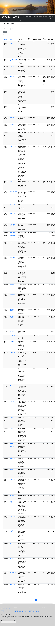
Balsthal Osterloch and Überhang (12, 445)
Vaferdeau (12, 495)
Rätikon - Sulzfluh (13, 516)
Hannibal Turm (13, 352)
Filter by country (6, 27)
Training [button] (40, 16)
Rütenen (11, 132)
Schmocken (12, 271)
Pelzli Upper (12, 104)
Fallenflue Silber (13, 335)
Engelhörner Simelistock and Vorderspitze (13, 234)
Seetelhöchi (12, 181)
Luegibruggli (12, 257)
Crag (11, 39)
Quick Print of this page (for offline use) (8, 621)
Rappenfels (12, 117)
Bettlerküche (12, 458)
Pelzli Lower (12, 90)
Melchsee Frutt (13, 368)
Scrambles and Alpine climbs (20, 611)
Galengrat (12, 341)
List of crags (17, 608)
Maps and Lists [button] (29, 16)
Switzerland (9, 34)
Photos (2, 611)
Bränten (11, 469)
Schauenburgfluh (13, 146)
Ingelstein (12, 66)
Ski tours (16, 610)
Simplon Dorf (12, 584)
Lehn (11, 242)
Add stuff (45, 16)
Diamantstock (12, 294)
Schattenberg (12, 479)
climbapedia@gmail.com (12, 617)
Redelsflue (12, 124)
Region (5, 39)
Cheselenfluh (12, 284)
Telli (10, 385)
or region (13, 27)
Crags (30, 608)
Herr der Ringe (13, 572)
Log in (21, 20)
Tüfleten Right (12, 213)
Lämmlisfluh (12, 76)
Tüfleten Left (12, 204)
